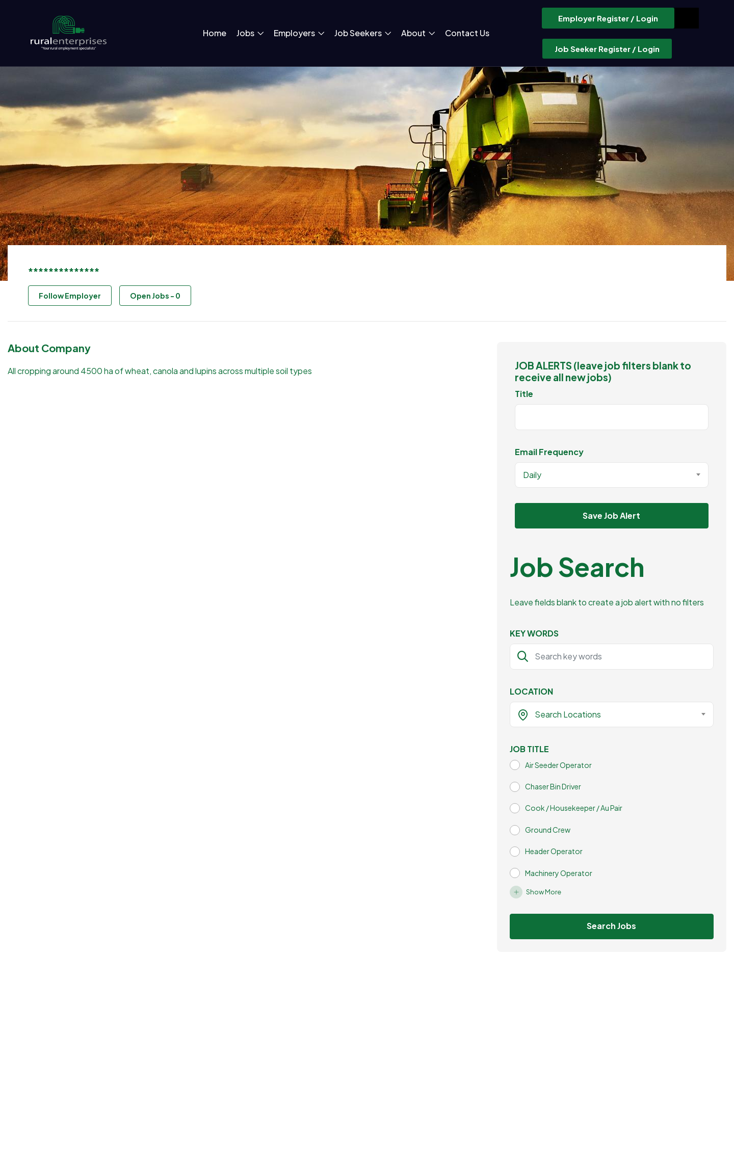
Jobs (250, 33)
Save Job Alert (611, 515)
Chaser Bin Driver (553, 786)
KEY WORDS (534, 633)
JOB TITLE (529, 749)
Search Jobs (611, 925)
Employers (299, 33)
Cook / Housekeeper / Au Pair (573, 807)
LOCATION (531, 691)
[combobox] (612, 475)
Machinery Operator (558, 873)
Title (524, 394)
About (418, 33)
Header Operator (554, 851)
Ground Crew (547, 829)
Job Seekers (362, 33)
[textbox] (605, 714)
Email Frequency (549, 452)
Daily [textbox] (532, 474)
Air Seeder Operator (558, 765)
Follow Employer (70, 295)
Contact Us (467, 33)
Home (214, 33)
